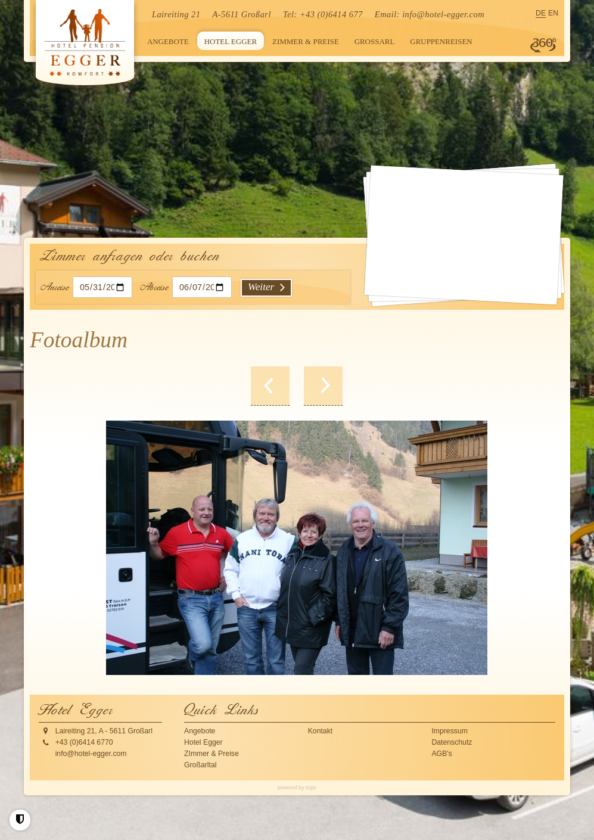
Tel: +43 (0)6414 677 (323, 14)
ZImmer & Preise (211, 753)
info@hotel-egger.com (443, 14)
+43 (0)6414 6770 (84, 742)
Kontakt (320, 731)
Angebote (199, 731)
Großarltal (200, 765)
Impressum (449, 731)
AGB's (441, 753)
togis (311, 788)
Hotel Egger (203, 742)
